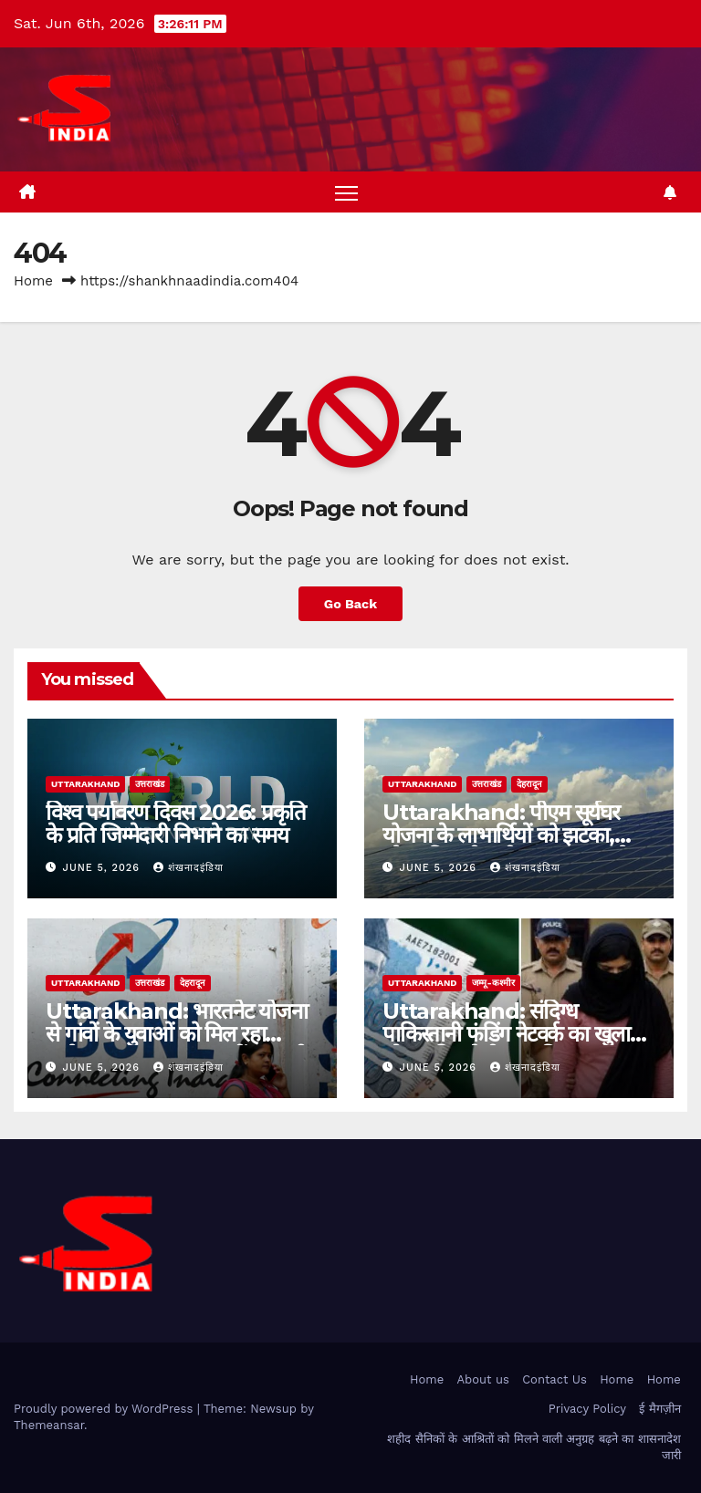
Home (33, 281)
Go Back (350, 603)
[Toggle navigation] (346, 192)
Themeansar (49, 1425)
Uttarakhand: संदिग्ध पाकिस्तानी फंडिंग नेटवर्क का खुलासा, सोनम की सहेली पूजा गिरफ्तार (518, 1034)
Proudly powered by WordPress (105, 1408)
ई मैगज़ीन (659, 1408)
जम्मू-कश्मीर (493, 983)
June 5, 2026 (103, 868)
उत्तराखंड (149, 784)
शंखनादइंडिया (188, 868)
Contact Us (554, 1379)
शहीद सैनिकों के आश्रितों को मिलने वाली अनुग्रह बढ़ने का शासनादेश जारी (533, 1447)
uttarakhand (85, 784)
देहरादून (529, 784)
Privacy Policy (587, 1408)
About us (483, 1379)
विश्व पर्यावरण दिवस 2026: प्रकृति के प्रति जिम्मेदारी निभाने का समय (175, 823)
